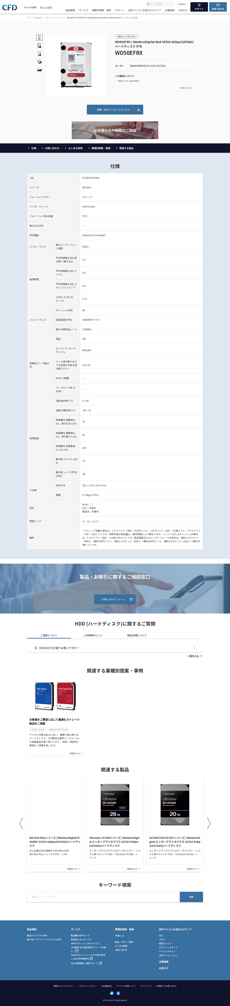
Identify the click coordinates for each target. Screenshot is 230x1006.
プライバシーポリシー (88, 986)
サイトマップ (146, 986)
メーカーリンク (90, 521)
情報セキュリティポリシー (64, 986)
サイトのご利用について (126, 986)
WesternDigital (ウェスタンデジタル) (148, 65)
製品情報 (70, 10)
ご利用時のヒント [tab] (93, 635)
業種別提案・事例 (101, 10)
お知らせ (183, 10)
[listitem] (195, 655)
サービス (83, 10)
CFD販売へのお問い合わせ (166, 986)
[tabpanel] (115, 650)
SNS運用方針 (107, 986)
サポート (119, 10)
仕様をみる (187, 88)
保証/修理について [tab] (137, 635)
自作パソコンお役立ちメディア (144, 10)
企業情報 (169, 10)
